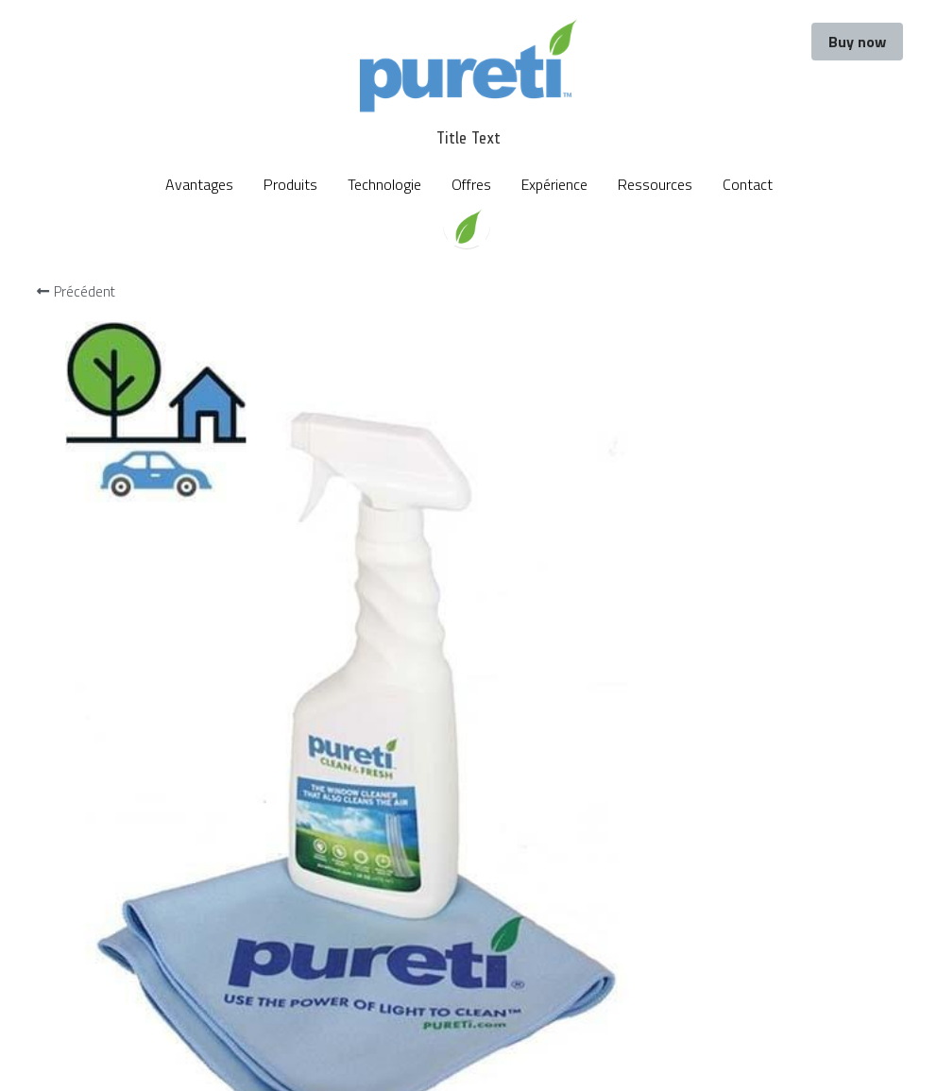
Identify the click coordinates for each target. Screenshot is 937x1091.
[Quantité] (726, 429)
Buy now (857, 41)
